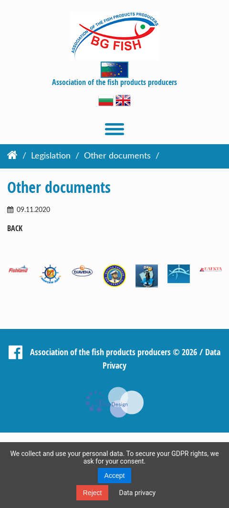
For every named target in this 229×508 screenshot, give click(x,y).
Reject (92, 493)
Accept (114, 475)
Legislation (51, 156)
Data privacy (137, 493)
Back (14, 228)
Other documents (117, 156)
